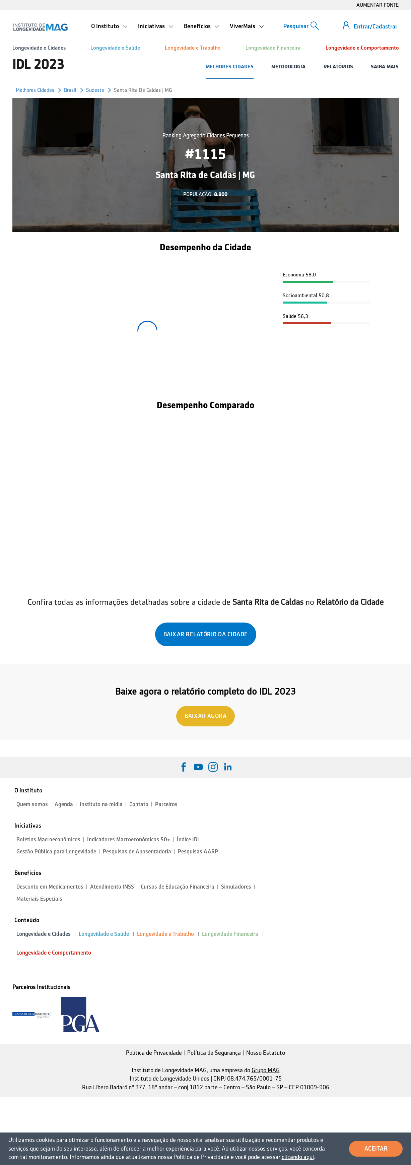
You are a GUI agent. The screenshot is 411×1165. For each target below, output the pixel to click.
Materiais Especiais (39, 899)
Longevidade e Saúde (115, 48)
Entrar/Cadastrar (375, 26)
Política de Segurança (214, 1052)
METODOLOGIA (288, 66)
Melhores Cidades (35, 90)
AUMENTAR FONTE (377, 5)
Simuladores (236, 887)
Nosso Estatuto (265, 1052)
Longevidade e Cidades (39, 48)
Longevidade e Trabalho (193, 48)
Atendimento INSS (112, 887)
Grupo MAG (266, 1070)
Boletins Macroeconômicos (48, 839)
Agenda (64, 804)
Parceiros (166, 804)
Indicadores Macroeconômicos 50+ (128, 839)
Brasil (70, 90)
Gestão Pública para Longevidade (56, 851)
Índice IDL (188, 839)
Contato (138, 804)
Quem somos (32, 804)
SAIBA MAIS (385, 66)
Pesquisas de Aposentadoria (137, 851)
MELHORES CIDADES (230, 66)
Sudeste (95, 90)
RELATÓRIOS (338, 66)
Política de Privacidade (154, 1052)
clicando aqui (298, 1157)
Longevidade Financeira (273, 48)
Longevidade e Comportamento (362, 48)
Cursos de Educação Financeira (177, 887)
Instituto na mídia (101, 804)
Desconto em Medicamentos (49, 887)
